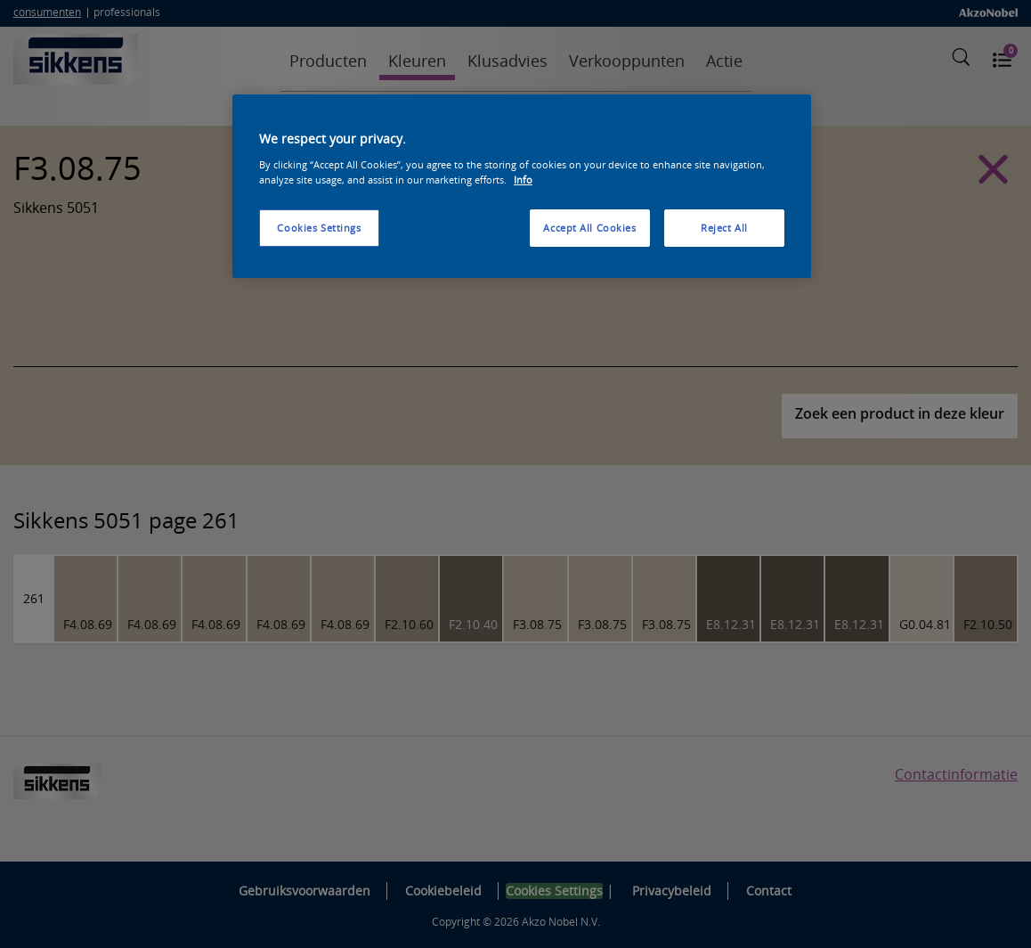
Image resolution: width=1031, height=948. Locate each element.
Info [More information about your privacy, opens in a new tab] (523, 179)
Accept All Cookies (589, 227)
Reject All (724, 227)
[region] (521, 186)
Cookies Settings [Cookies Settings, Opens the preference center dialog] (319, 227)
